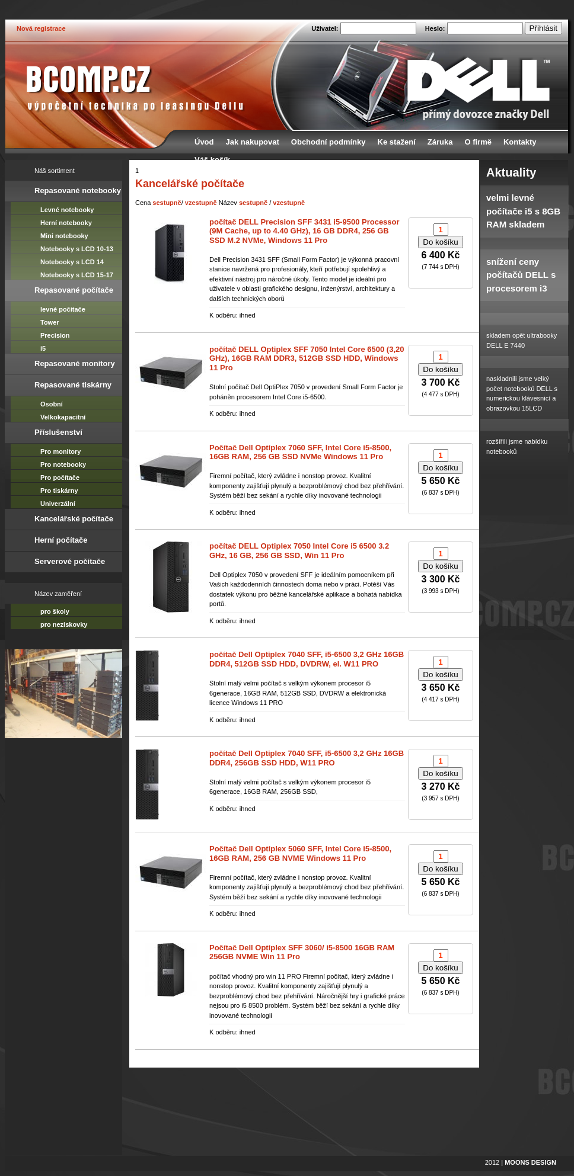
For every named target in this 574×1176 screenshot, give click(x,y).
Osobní (51, 404)
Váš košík (212, 159)
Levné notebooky (67, 209)
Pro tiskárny (59, 490)
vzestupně (201, 202)
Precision (55, 335)
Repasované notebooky (77, 190)
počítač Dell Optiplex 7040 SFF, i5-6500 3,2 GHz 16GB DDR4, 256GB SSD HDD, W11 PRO (306, 758)
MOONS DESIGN (530, 1162)
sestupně (166, 202)
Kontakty (520, 141)
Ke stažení (397, 141)
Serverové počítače (69, 561)
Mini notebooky (64, 235)
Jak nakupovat (252, 141)
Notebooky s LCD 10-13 (76, 248)
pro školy (54, 611)
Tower (49, 322)
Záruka (440, 141)
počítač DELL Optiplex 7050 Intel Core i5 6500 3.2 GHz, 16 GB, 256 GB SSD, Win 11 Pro (299, 550)
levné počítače (62, 309)
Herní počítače (61, 540)
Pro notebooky (63, 464)
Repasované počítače (73, 290)
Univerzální (57, 503)
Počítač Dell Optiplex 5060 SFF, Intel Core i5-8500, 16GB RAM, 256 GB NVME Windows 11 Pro (300, 853)
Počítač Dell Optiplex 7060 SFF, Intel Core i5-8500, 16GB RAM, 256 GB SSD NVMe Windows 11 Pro (300, 452)
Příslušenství (58, 432)
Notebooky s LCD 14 (72, 261)
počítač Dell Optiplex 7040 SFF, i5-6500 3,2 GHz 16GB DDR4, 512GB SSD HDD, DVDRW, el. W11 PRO (306, 659)
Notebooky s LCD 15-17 (76, 274)
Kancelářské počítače (73, 518)
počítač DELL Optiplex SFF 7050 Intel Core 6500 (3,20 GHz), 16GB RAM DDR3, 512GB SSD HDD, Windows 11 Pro (306, 358)
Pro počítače (59, 477)
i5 (43, 348)
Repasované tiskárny (72, 384)
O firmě (478, 141)
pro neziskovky (63, 624)
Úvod (204, 141)
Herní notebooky (66, 222)
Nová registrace (41, 28)
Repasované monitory (74, 363)
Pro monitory (60, 451)
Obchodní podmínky (328, 141)
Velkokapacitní (62, 417)
